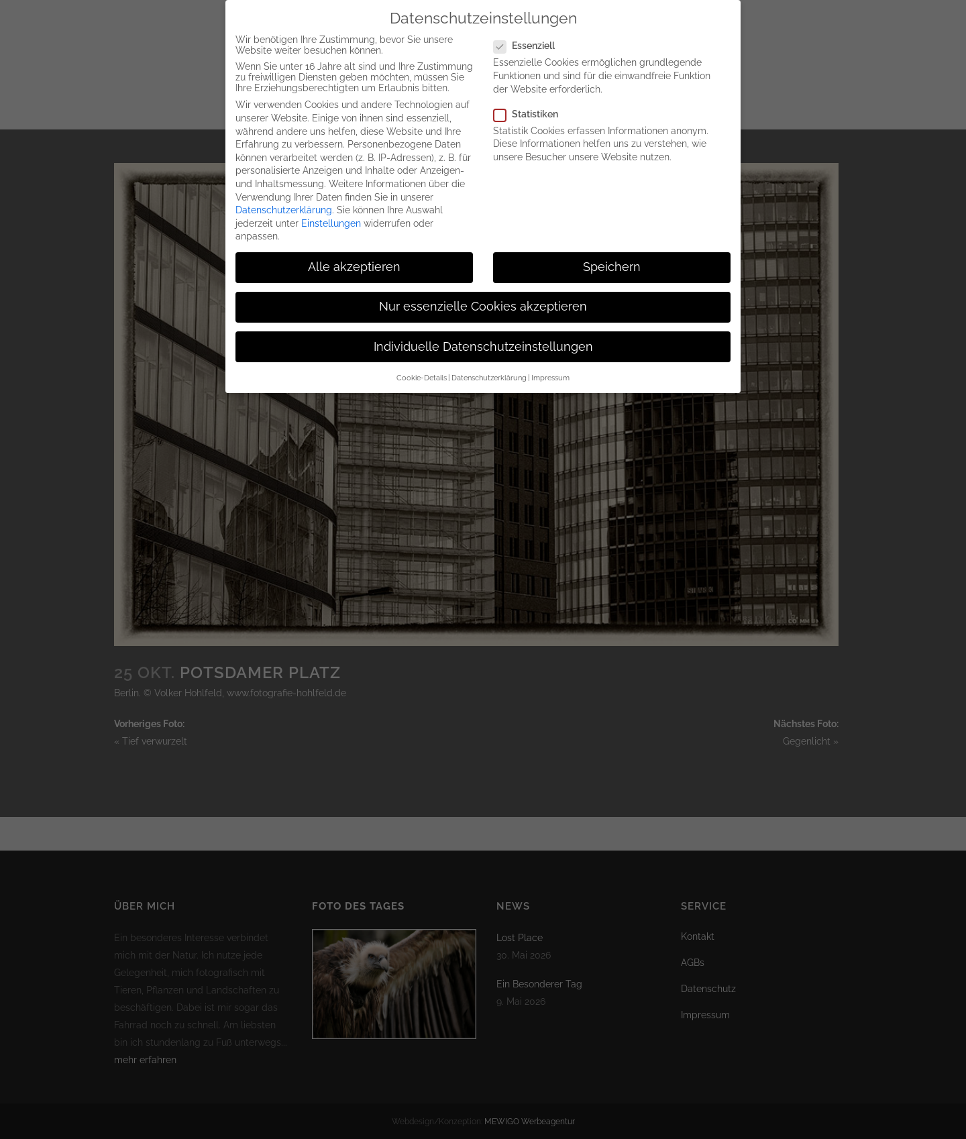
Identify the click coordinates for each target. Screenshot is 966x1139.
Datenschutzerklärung (283, 206)
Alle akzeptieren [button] (354, 263)
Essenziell (529, 41)
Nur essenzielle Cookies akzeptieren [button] (483, 302)
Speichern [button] (612, 263)
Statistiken (531, 110)
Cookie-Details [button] (421, 374)
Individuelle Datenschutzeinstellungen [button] (483, 342)
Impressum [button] (550, 374)
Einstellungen (331, 219)
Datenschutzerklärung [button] (489, 374)
